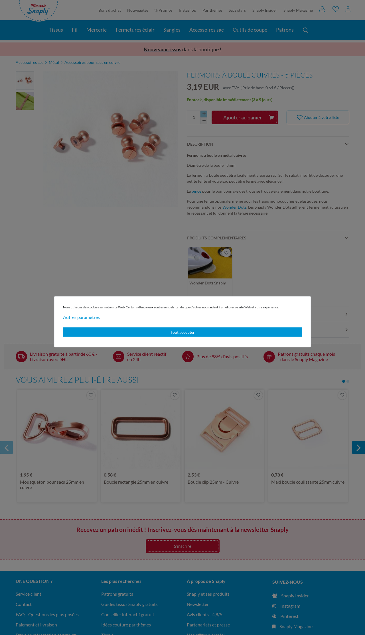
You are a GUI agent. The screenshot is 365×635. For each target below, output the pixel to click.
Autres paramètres (81, 316)
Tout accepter (183, 331)
